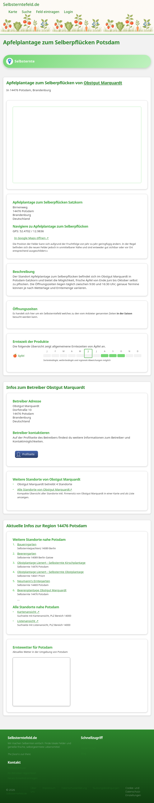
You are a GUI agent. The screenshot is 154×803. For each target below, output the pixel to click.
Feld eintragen (47, 11)
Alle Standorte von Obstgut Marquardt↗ (46, 494)
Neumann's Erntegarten (35, 589)
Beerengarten (28, 562)
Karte (12, 11)
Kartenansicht (88, 743)
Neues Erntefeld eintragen (23, 778)
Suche (26, 11)
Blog (83, 753)
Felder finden (88, 748)
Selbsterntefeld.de (21, 4)
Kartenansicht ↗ (30, 620)
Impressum (49, 788)
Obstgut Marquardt (104, 84)
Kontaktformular (17, 768)
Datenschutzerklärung (74, 788)
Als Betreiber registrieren (22, 773)
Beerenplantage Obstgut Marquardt (43, 598)
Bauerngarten (28, 552)
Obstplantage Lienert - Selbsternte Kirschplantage (53, 571)
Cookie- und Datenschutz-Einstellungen (133, 791)
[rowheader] (28, 357)
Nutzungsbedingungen (106, 788)
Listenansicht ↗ (29, 629)
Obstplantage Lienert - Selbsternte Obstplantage (52, 580)
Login (68, 11)
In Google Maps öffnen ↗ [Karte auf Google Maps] (33, 239)
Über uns (33, 789)
